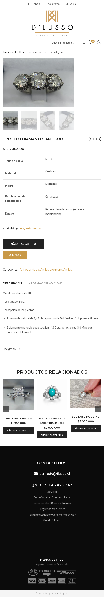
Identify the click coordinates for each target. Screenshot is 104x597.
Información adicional (46, 283)
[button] (68, 63)
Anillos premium (51, 269)
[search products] (84, 42)
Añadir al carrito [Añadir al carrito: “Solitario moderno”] (86, 428)
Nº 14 (48, 158)
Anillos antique (29, 269)
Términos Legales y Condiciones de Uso (52, 515)
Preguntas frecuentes (52, 509)
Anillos (19, 52)
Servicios (52, 491)
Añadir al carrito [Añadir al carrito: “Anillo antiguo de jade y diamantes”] (52, 434)
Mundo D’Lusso (52, 521)
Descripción (12, 283)
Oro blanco (51, 171)
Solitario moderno (86, 416)
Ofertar (15, 254)
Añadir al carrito (23, 243)
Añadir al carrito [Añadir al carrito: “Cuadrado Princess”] (18, 430)
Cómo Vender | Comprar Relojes (52, 503)
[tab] (12, 283)
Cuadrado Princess (18, 418)
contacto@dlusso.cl (54, 473)
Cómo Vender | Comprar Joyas (52, 497)
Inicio (7, 52)
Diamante (51, 183)
